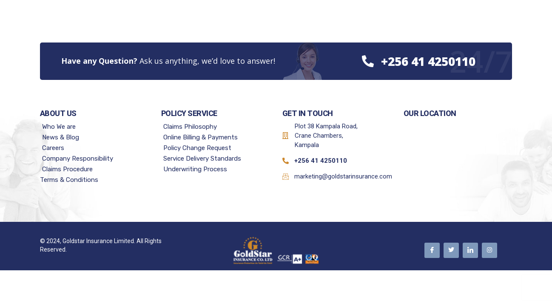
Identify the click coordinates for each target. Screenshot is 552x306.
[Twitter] (451, 250)
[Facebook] (432, 250)
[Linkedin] (470, 250)
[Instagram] (489, 250)
